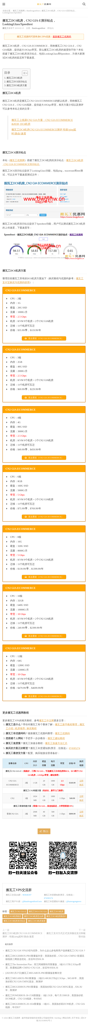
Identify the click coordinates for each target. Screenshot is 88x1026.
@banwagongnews (73, 901)
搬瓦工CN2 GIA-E (18, 911)
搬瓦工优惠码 (62, 733)
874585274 (74, 748)
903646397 (26, 895)
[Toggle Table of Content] (23, 73)
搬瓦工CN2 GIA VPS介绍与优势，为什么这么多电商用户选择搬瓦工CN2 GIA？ (45, 950)
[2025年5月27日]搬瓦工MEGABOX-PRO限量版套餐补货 (33, 973)
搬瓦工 (5, 28)
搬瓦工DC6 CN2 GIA (38, 911)
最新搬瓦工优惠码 (62, 36)
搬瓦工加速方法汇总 (56, 743)
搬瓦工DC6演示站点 (17, 81)
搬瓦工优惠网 (44, 4)
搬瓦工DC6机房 (14, 77)
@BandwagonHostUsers (32, 901)
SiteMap (58, 1018)
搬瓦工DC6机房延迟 (12, 916)
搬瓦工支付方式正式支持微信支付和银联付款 (66, 935)
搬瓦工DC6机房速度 (37, 921)
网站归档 (66, 1018)
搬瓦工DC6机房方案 (17, 85)
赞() (44, 831)
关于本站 (76, 1018)
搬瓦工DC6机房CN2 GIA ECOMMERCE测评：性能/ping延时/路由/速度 (22, 935)
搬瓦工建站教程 (56, 738)
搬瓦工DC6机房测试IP (56, 916)
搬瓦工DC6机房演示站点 (14, 921)
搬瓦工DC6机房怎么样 (34, 916)
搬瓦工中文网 (46, 720)
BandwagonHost (33, 11)
